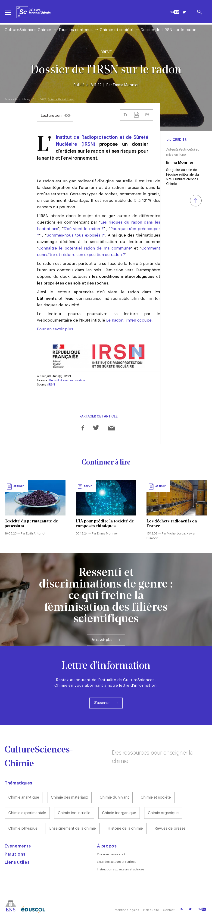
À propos (107, 846)
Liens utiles (17, 862)
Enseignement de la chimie (72, 828)
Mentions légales (126, 909)
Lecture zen (51, 115)
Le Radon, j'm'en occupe (129, 320)
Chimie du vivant (114, 797)
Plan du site (150, 909)
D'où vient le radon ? (83, 229)
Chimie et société (116, 30)
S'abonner (102, 703)
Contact (169, 909)
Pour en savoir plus (55, 329)
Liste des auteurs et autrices (116, 861)
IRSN (51, 384)
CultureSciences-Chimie (28, 30)
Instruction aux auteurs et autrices (120, 869)
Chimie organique (163, 813)
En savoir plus (102, 640)
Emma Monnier (126, 85)
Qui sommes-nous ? (111, 854)
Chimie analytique (23, 797)
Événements (18, 846)
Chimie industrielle (74, 813)
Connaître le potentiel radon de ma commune (84, 248)
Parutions (15, 854)
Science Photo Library (61, 99)
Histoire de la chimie (125, 828)
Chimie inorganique (119, 813)
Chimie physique (22, 828)
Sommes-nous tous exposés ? (75, 235)
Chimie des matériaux (69, 797)
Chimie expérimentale (27, 813)
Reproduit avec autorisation (67, 380)
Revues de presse (170, 828)
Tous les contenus (75, 30)
